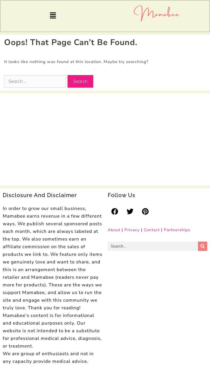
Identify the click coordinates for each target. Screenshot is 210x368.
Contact (152, 230)
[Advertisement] (44, 137)
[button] (52, 16)
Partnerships (177, 230)
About (114, 230)
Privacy (132, 230)
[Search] (202, 246)
